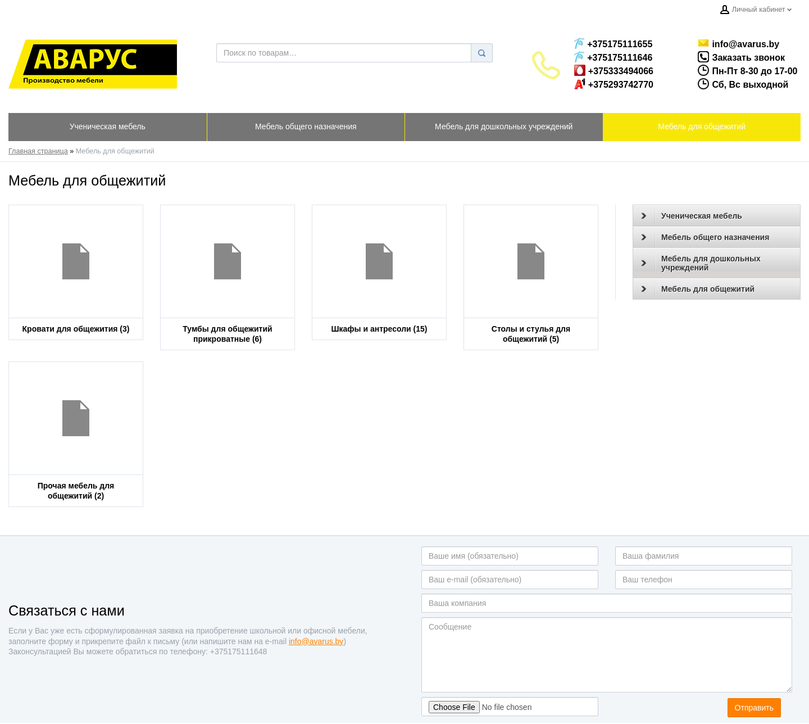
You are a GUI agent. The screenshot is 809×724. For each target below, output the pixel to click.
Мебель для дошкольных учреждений (701, 263)
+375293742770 (613, 83)
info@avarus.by (734, 43)
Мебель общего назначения (705, 237)
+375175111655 (613, 43)
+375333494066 (613, 70)
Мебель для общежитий (698, 288)
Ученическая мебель (691, 215)
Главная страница (38, 151)
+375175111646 (613, 56)
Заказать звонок (730, 56)
